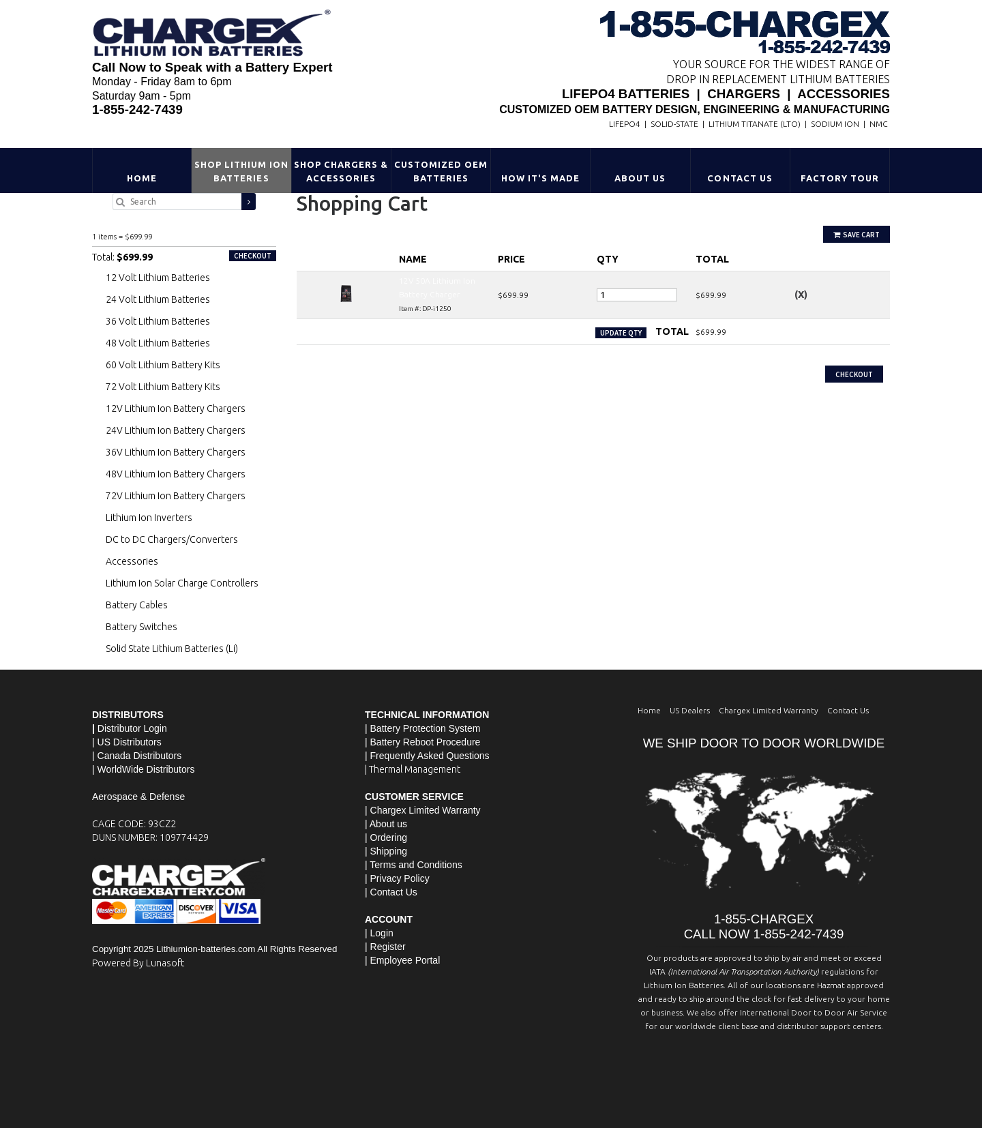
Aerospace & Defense (138, 796)
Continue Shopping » (336, 358)
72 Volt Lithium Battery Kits (163, 386)
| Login (379, 932)
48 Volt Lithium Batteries (158, 343)
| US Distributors (127, 742)
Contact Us (739, 178)
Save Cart (856, 234)
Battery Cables (137, 604)
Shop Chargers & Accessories (341, 171)
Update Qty (621, 333)
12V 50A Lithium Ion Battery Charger (155, 222)
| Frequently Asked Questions (427, 755)
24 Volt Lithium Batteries (158, 299)
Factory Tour (840, 178)
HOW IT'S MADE (540, 178)
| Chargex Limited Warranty (423, 810)
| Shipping (386, 851)
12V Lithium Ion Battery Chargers (176, 408)
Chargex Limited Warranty (768, 710)
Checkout (854, 374)
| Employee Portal (402, 960)
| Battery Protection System (422, 728)
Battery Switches (141, 626)
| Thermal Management (412, 769)
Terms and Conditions (416, 864)
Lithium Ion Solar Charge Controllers (182, 583)
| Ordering (386, 837)
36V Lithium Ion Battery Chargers (176, 452)
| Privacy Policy (397, 878)
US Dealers (690, 710)
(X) (800, 294)
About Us (640, 178)
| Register (385, 946)
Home (142, 178)
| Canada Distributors (136, 755)
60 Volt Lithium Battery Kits (163, 364)
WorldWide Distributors (146, 769)
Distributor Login (132, 728)
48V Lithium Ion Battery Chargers (176, 474)
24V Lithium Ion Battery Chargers (176, 430)
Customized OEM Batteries (441, 171)
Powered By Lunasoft (138, 963)
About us (388, 823)
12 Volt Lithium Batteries (158, 277)
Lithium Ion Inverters (149, 517)
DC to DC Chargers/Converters (172, 539)
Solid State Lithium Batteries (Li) (172, 648)
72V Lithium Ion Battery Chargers (176, 495)
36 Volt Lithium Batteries (158, 321)
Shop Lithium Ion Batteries (241, 171)
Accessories (132, 561)
